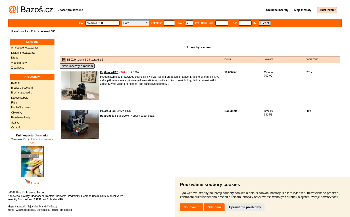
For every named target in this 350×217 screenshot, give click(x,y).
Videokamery (19, 62)
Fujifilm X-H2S (109, 72)
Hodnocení (37, 196)
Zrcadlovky (17, 67)
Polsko (54, 209)
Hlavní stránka (19, 31)
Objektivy (16, 112)
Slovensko (43, 209)
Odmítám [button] (214, 207)
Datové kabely (19, 97)
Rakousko (66, 209)
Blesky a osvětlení (22, 87)
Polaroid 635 (108, 111)
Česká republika (25, 209)
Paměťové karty (20, 117)
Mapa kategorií (16, 206)
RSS (103, 196)
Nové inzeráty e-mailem (77, 66)
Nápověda (14, 196)
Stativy (15, 122)
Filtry (14, 102)
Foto (33, 31)
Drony (14, 57)
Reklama (61, 196)
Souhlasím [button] (191, 207)
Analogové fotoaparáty (24, 47)
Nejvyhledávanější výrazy (42, 206)
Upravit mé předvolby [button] (245, 207)
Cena (228, 59)
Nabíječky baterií (21, 107)
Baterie (15, 82)
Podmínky (74, 196)
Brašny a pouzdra (21, 92)
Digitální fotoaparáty (23, 52)
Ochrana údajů (90, 196)
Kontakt (49, 196)
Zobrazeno (312, 59)
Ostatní (15, 127)
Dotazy (25, 196)
